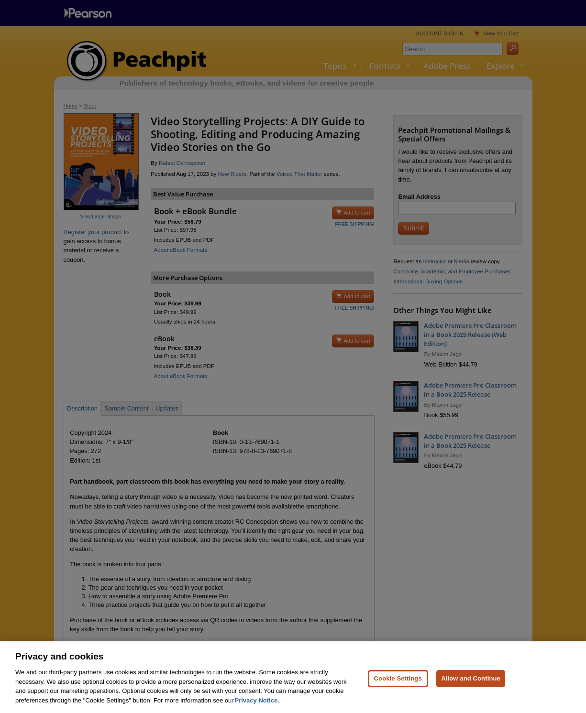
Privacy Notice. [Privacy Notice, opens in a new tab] (257, 704)
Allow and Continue (470, 682)
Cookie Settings (398, 682)
